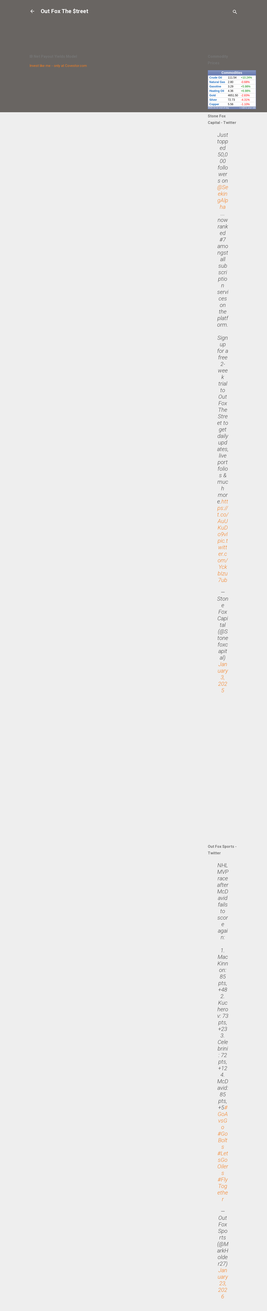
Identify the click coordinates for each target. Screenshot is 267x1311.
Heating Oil (216, 91)
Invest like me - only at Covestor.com (58, 66)
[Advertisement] (126, 26)
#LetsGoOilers (222, 1163)
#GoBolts (223, 1140)
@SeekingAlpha (222, 197)
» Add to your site (247, 108)
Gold (212, 95)
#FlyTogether (222, 1189)
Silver (213, 99)
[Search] (235, 13)
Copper (214, 104)
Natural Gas (217, 82)
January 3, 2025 (223, 677)
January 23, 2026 (223, 1283)
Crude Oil (215, 77)
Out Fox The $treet (64, 11)
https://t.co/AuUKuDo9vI (222, 518)
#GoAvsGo (223, 1117)
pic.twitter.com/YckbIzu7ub (223, 560)
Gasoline (215, 86)
